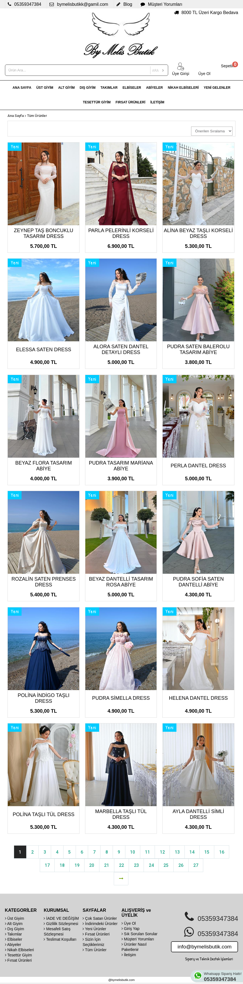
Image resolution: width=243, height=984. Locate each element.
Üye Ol (129, 924)
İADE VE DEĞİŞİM (61, 919)
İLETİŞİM (157, 102)
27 (197, 865)
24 (151, 865)
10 (133, 852)
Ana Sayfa (15, 116)
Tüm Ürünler (37, 116)
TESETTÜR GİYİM (97, 102)
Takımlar (13, 934)
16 (224, 852)
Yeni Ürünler (94, 929)
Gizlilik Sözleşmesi (61, 924)
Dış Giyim (14, 929)
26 (182, 865)
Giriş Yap (130, 929)
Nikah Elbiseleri (19, 950)
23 (136, 865)
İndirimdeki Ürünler (100, 924)
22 (121, 865)
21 (106, 865)
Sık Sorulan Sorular (139, 934)
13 (178, 852)
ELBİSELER (132, 88)
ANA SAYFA (22, 88)
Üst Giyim (14, 919)
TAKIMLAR (109, 88)
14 (193, 852)
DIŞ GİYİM (88, 88)
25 (167, 865)
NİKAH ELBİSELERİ (183, 88)
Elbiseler (13, 940)
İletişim (129, 955)
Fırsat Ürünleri (18, 961)
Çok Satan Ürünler (100, 919)
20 (91, 865)
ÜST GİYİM (44, 88)
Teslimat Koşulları (60, 940)
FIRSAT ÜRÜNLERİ (131, 102)
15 (209, 852)
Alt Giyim (14, 924)
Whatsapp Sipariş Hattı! (223, 977)
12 (163, 852)
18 (60, 865)
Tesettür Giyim (18, 955)
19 (75, 865)
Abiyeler (13, 945)
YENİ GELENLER (217, 88)
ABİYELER (154, 88)
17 (45, 865)
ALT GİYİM (66, 88)
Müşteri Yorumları (138, 939)
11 (148, 852)
